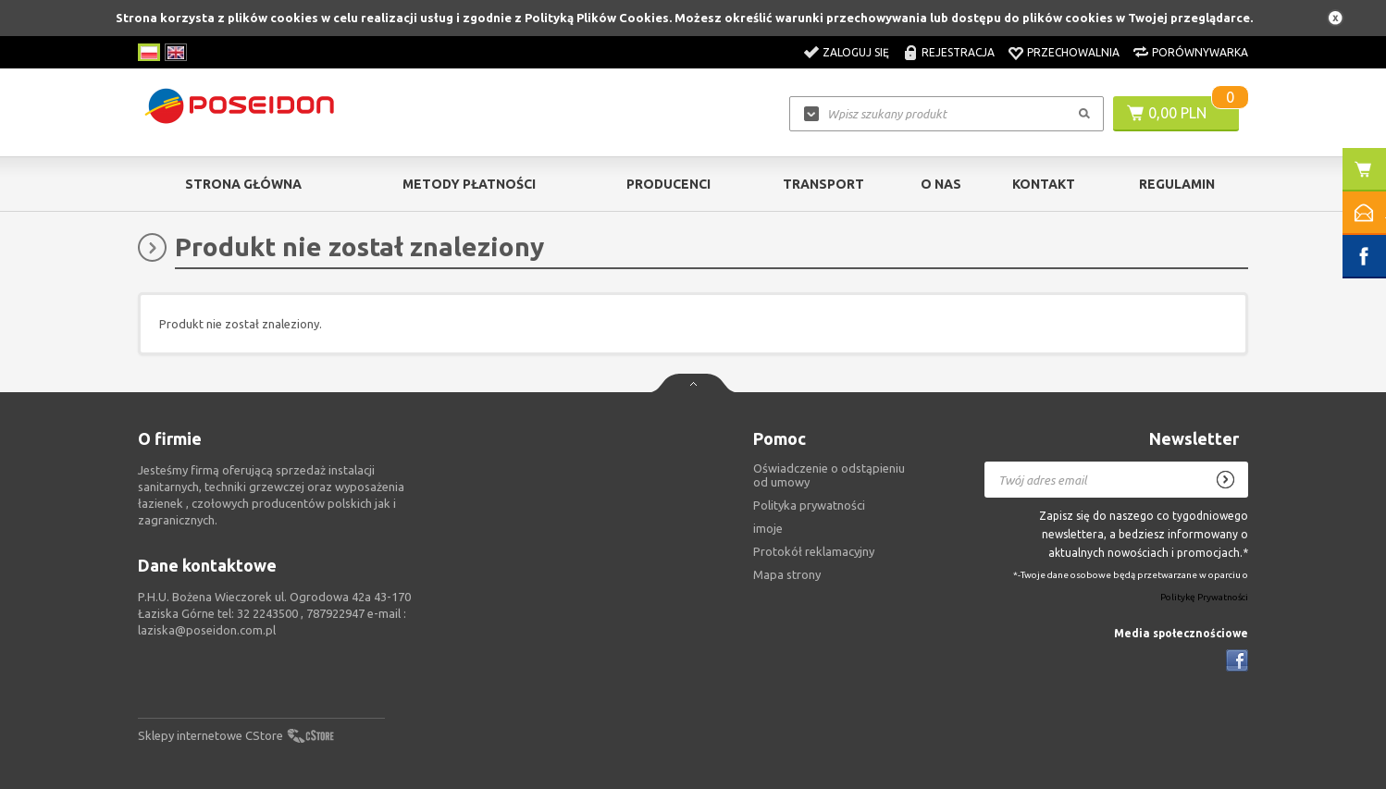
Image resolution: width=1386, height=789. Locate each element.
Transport (823, 184)
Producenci (668, 184)
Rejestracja (958, 52)
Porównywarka (1200, 52)
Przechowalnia (1073, 52)
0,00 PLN (1177, 113)
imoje (768, 528)
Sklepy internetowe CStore (210, 735)
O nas (941, 184)
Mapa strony (787, 574)
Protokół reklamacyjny (813, 551)
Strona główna (243, 184)
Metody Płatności (469, 184)
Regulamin (1177, 184)
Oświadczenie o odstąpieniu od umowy (829, 475)
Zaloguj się (856, 52)
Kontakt (1043, 184)
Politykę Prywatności (1204, 598)
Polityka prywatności (809, 505)
